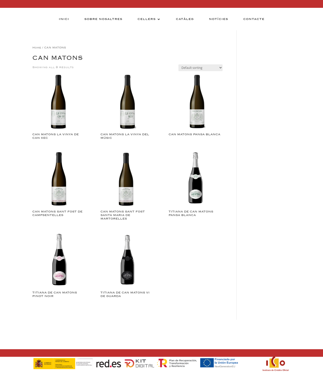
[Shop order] (200, 67)
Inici (64, 19)
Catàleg (185, 19)
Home (36, 47)
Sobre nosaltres (103, 19)
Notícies (218, 19)
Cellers (147, 19)
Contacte (253, 19)
